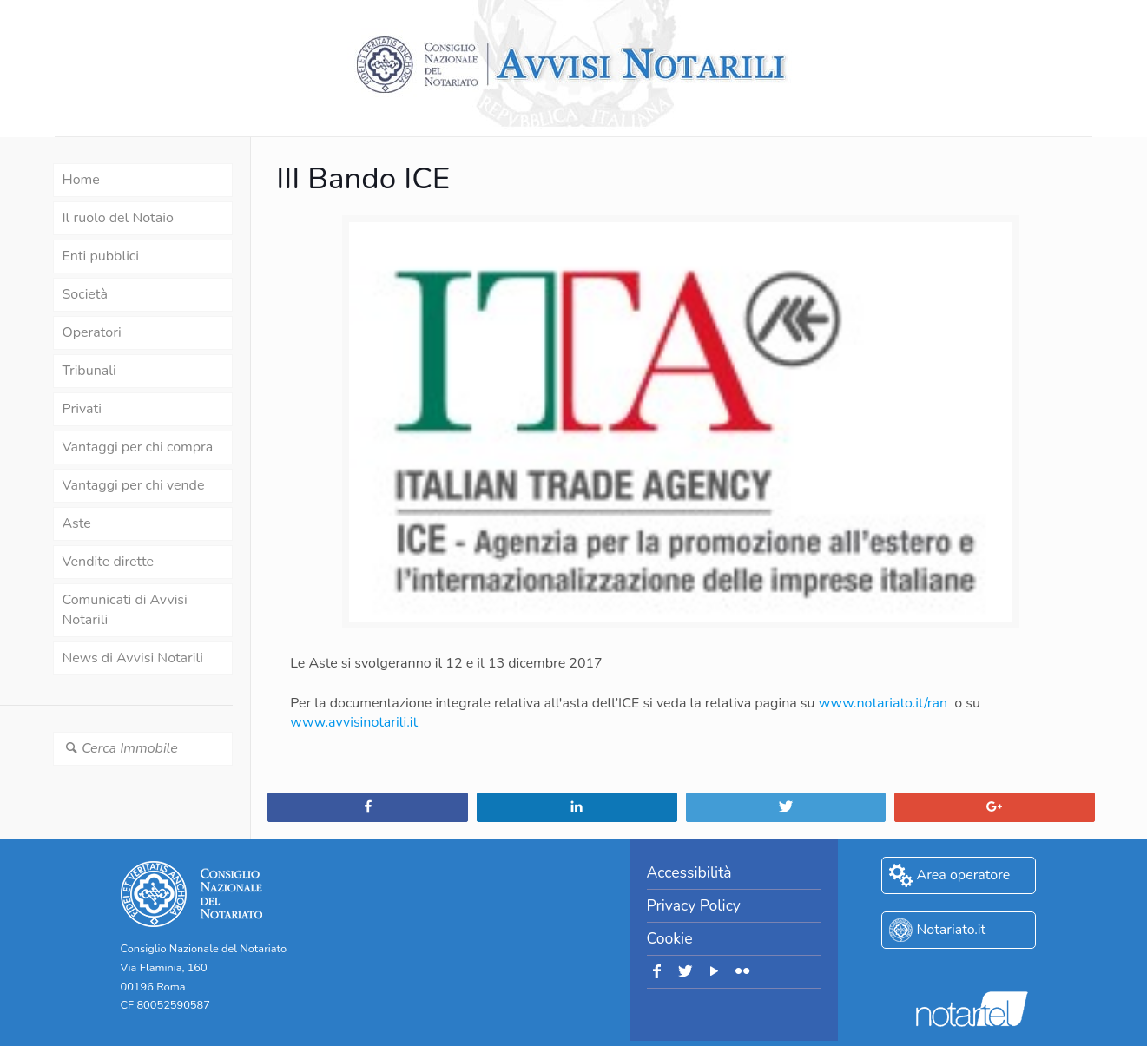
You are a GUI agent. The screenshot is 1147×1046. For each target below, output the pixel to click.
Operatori (92, 332)
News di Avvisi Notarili (133, 658)
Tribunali (89, 370)
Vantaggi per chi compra (138, 447)
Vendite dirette (108, 561)
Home (81, 179)
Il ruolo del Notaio (118, 217)
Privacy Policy (694, 905)
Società (85, 294)
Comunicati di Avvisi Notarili (125, 609)
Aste (77, 523)
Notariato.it (951, 929)
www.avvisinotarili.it (354, 722)
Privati (82, 408)
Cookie (670, 938)
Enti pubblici (101, 256)
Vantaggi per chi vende (134, 485)
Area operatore (964, 875)
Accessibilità (689, 872)
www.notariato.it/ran (883, 703)
